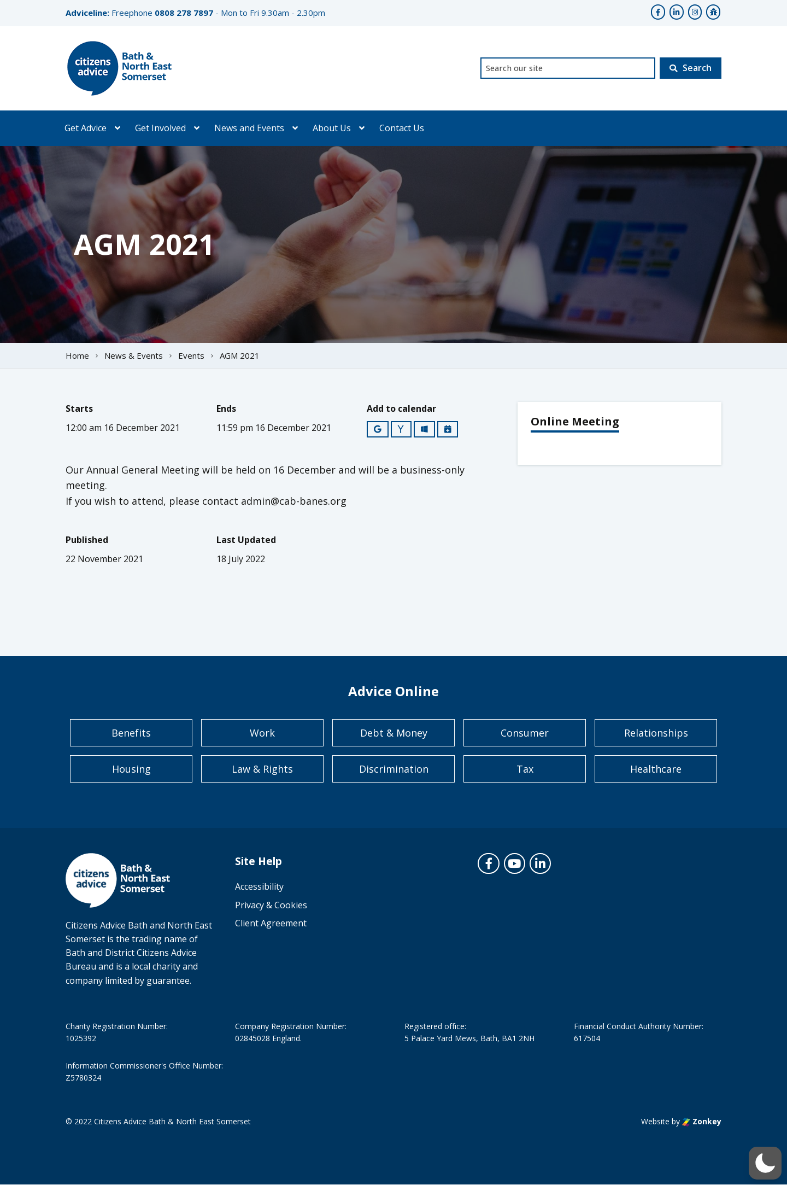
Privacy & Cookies (271, 905)
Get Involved (160, 128)
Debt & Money (393, 732)
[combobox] (567, 68)
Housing (131, 768)
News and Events (249, 128)
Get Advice (85, 128)
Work (262, 732)
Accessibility (259, 886)
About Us (332, 128)
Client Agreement (271, 923)
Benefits (131, 732)
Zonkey (701, 1121)
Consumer (525, 732)
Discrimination (393, 768)
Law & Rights (262, 768)
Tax (524, 768)
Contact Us (401, 128)
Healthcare (656, 768)
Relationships (656, 732)
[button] (765, 1163)
